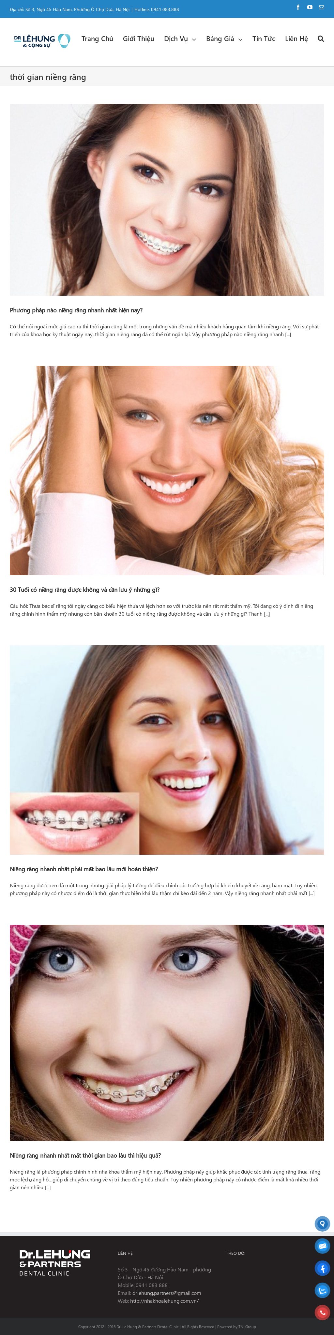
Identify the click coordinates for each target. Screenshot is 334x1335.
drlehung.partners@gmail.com (166, 1292)
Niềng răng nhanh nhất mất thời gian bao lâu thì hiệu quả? (85, 1155)
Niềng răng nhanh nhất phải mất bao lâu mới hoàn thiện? (84, 869)
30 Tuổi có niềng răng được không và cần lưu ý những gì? (84, 589)
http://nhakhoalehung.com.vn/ (164, 1300)
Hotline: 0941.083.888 (156, 9)
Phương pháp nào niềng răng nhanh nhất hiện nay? (76, 310)
